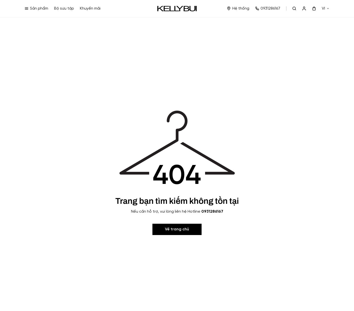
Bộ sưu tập (64, 8)
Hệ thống (238, 8)
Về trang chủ (177, 229)
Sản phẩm (36, 8)
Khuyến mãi (90, 8)
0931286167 (267, 8)
